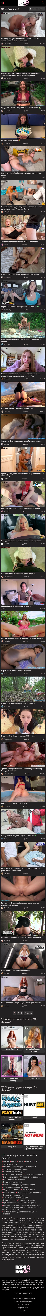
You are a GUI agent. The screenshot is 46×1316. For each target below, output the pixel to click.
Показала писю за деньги (13, 1195)
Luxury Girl (5, 641)
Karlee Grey (6, 310)
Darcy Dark (6, 411)
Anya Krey (5, 941)
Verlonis (5, 973)
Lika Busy (5, 806)
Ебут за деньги (9, 1192)
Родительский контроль (23, 1301)
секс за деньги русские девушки (16, 1197)
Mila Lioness (6, 44)
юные (13, 1161)
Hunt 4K (5, 479)
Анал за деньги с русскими (14, 1179)
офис (36, 1161)
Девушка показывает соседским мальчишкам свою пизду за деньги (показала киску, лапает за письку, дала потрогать (22, 1207)
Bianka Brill (6, 444)
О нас (23, 1311)
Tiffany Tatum (6, 212)
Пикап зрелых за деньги (13, 1182)
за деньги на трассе (11, 1190)
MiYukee (5, 511)
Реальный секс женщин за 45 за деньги (19, 1167)
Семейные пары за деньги (31, 1177)
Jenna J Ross (6, 111)
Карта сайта (23, 1308)
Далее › (28, 1013)
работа (28, 1161)
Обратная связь (23, 1304)
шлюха (6, 1161)
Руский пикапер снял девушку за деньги (19, 1203)
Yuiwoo (4, 244)
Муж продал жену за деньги (29, 1192)
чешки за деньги (10, 1164)
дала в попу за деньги (33, 1174)
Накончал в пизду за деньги (14, 1172)
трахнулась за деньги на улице (16, 1187)
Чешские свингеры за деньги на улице (19, 1185)
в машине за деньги (27, 1200)
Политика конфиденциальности (23, 1298)
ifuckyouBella (6, 739)
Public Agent (6, 344)
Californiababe (6, 379)
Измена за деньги (10, 1177)
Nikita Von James (7, 774)
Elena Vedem (6, 908)
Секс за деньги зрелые (12, 1174)
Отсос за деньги (10, 1200)
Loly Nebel (5, 873)
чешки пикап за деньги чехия (15, 1169)
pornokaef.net (27, 1280)
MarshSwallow (6, 78)
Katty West (5, 143)
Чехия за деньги (28, 1190)
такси (20, 1161)
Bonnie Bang (6, 277)
